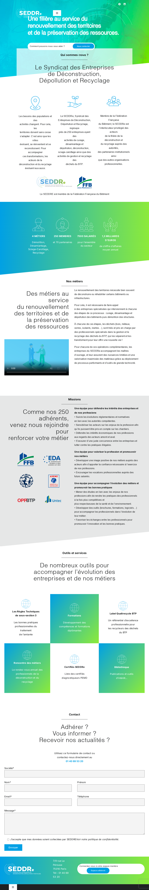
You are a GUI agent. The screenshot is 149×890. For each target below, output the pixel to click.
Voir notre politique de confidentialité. (97, 839)
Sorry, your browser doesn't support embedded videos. (36, 357)
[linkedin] (125, 4)
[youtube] (119, 4)
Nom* (38, 785)
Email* (38, 799)
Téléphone (111, 799)
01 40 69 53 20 (74, 761)
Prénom (111, 785)
